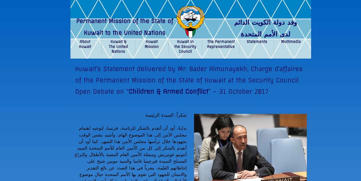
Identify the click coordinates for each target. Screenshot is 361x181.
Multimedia (291, 41)
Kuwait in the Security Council (185, 46)
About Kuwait (85, 44)
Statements (257, 41)
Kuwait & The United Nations (118, 46)
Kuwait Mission (152, 44)
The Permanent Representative (221, 44)
